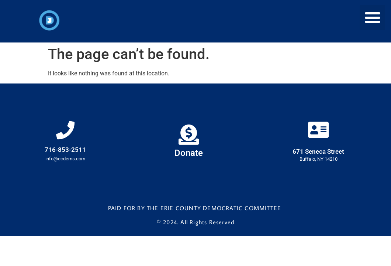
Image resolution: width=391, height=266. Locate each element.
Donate (188, 153)
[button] (372, 17)
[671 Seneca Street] (318, 129)
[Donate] (189, 135)
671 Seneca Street (318, 151)
